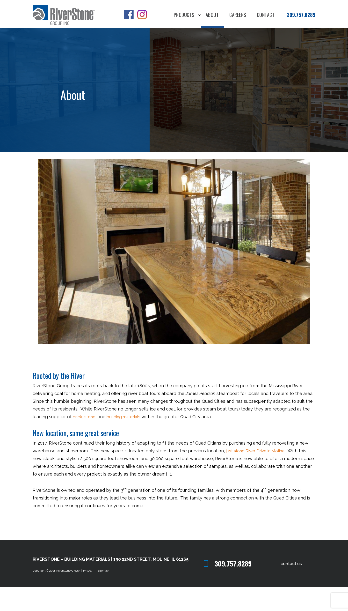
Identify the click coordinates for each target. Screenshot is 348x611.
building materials (126, 440)
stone (91, 440)
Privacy (88, 594)
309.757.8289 (301, 14)
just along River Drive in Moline (257, 474)
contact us (290, 587)
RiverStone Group (68, 594)
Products (184, 15)
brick (78, 440)
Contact (266, 15)
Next (302, 362)
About (212, 15)
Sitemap (103, 594)
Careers (237, 15)
